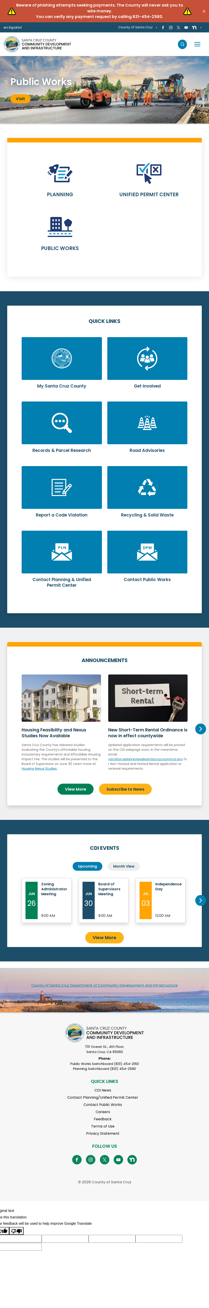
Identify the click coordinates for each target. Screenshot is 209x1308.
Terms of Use (103, 1126)
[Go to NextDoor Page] (194, 27)
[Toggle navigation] (197, 44)
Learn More (60, 183)
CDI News (102, 1090)
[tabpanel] (104, 90)
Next (200, 728)
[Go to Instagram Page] (170, 27)
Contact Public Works (102, 1104)
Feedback (103, 1119)
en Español (13, 27)
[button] (204, 11)
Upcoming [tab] (87, 866)
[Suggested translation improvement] (65, 1239)
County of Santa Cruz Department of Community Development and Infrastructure (104, 985)
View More (75, 789)
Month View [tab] (124, 866)
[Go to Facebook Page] (163, 27)
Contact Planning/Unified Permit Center (102, 1097)
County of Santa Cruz (135, 27)
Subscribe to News (125, 789)
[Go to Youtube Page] (186, 27)
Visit (20, 98)
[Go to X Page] (178, 27)
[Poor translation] (16, 1231)
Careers (103, 1111)
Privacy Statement (102, 1133)
